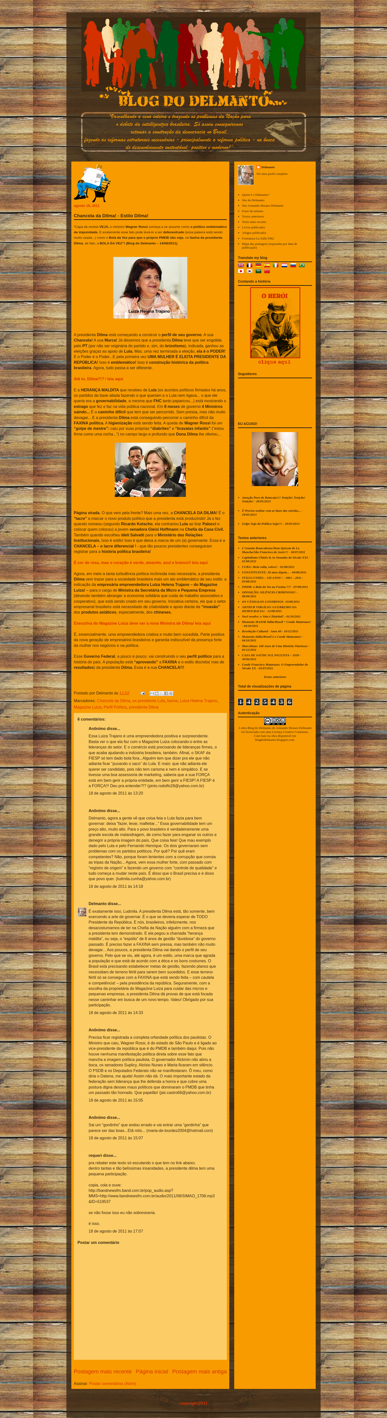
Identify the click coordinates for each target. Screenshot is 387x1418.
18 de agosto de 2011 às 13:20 (116, 793)
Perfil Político (115, 707)
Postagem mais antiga (199, 1371)
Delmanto (98, 904)
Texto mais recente (254, 222)
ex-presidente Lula (148, 701)
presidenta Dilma (143, 707)
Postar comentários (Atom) (112, 1384)
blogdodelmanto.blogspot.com (274, 740)
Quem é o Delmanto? (255, 195)
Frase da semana (252, 211)
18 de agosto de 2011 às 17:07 (116, 1231)
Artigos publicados (254, 233)
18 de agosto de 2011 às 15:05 (116, 1100)
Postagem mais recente (103, 1371)
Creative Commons (295, 732)
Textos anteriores (253, 216)
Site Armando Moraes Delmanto (263, 205)
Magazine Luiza (87, 707)
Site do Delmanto (253, 200)
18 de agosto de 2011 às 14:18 (116, 886)
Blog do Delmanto (259, 728)
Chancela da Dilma (113, 701)
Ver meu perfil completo (272, 174)
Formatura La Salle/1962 (258, 238)
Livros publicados (253, 227)
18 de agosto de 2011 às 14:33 (116, 1013)
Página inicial (152, 1371)
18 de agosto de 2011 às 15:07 (116, 1138)
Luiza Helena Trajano (198, 701)
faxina (172, 701)
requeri (95, 1155)
